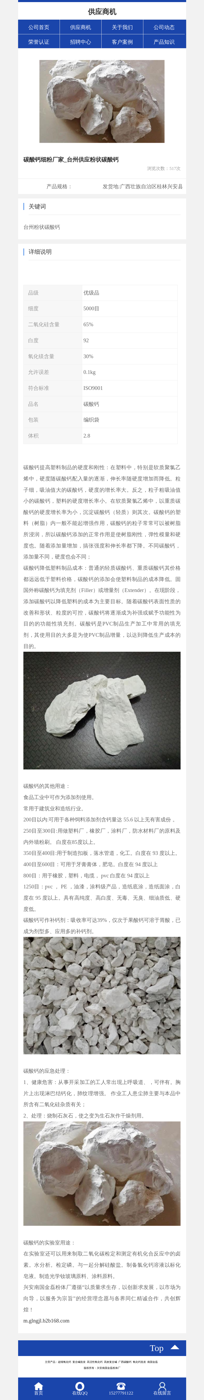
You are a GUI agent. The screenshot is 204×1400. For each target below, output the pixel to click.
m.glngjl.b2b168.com (46, 1321)
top (157, 1348)
